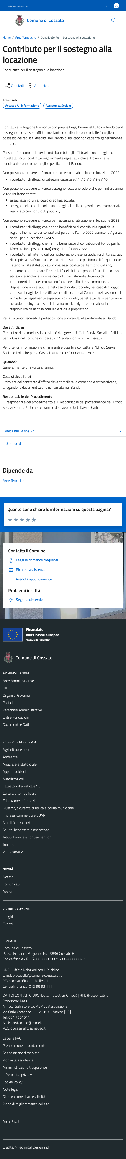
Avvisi (7, 891)
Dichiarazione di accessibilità (24, 1096)
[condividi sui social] (14, 85)
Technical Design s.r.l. (33, 1147)
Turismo (8, 844)
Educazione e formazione (21, 800)
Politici (8, 702)
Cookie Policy (13, 1082)
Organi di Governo (16, 695)
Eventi (8, 923)
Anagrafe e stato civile (20, 764)
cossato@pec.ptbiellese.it (29, 980)
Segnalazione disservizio (21, 1053)
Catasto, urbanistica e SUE (23, 786)
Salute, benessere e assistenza (26, 830)
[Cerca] (113, 20)
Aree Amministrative (18, 680)
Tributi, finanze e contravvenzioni (27, 837)
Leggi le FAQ (12, 1038)
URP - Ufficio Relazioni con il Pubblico (31, 970)
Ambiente (10, 757)
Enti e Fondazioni (16, 717)
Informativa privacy (17, 1074)
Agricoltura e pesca (17, 749)
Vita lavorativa (14, 851)
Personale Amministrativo (22, 710)
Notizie (8, 877)
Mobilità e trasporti (17, 822)
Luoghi (8, 916)
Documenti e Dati (16, 724)
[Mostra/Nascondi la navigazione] (9, 20)
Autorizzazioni (13, 778)
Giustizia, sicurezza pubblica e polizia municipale (38, 808)
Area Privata (12, 1121)
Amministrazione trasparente (25, 1067)
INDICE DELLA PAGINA (63, 431)
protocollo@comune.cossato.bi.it (37, 975)
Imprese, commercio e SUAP (24, 815)
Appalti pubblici (14, 771)
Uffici (6, 688)
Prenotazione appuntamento (24, 1045)
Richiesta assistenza (18, 1060)
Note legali (11, 1089)
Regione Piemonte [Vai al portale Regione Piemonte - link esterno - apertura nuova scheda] (17, 6)
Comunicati (11, 884)
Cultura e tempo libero (19, 793)
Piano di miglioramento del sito (26, 1104)
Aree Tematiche (14, 480)
